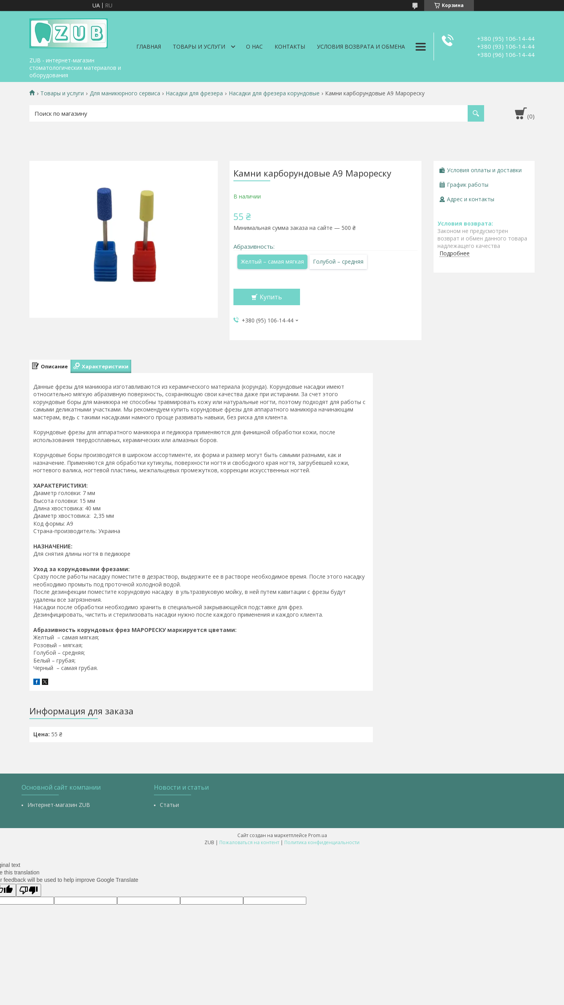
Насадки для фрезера (194, 93)
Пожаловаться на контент (249, 842)
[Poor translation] (28, 890)
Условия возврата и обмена (361, 46)
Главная (148, 46)
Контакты (290, 46)
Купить (271, 297)
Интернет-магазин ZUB (58, 804)
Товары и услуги (199, 46)
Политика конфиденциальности (322, 842)
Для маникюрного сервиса (125, 93)
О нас (254, 46)
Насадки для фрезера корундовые (274, 93)
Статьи (169, 804)
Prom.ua (317, 835)
